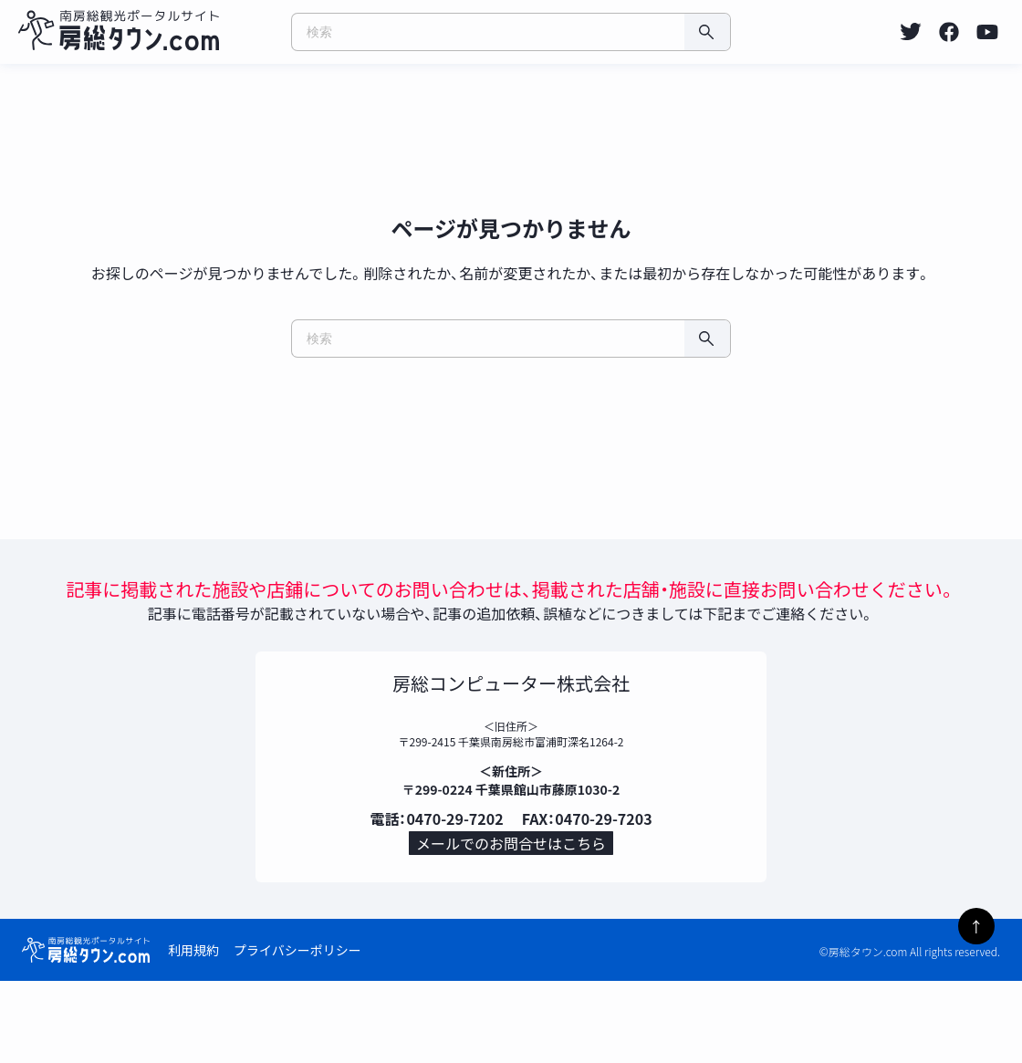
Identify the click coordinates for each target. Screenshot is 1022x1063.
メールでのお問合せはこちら (511, 919)
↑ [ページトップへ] (976, 926)
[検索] (707, 32)
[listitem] (910, 32)
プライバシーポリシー (297, 1032)
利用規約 (193, 1032)
